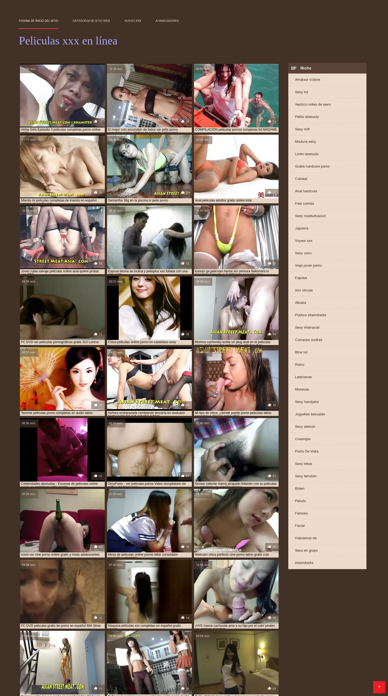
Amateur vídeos (307, 80)
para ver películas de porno (140, 662)
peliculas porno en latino (252, 677)
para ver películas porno (190, 662)
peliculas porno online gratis (132, 680)
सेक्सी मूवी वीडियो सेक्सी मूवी (34, 689)
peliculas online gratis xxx (250, 674)
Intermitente (304, 563)
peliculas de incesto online (149, 668)
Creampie (302, 439)
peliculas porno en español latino (197, 677)
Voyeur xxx (304, 241)
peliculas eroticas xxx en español (47, 671)
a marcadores (167, 20)
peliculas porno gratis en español (306, 677)
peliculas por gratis (36, 677)
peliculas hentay (33, 674)
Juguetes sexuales (310, 415)
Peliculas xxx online (100, 689)
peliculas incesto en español (108, 674)
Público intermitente (310, 316)
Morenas (302, 390)
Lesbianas (303, 377)
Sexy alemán (305, 427)
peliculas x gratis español (278, 680)
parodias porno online (233, 662)
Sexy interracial (307, 328)
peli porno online (271, 662)
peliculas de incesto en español (45, 668)
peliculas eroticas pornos (257, 668)
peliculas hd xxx (92, 671)
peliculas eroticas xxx (341, 668)
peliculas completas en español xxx (327, 665)
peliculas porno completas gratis (137, 677)
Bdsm (299, 489)
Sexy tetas (303, 464)
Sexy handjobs (307, 402)
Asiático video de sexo (313, 105)
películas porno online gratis (186, 680)
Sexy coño (303, 254)
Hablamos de (306, 539)
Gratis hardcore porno (312, 167)
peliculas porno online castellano (74, 680)
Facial (300, 526)
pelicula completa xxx (68, 665)
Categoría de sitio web (91, 20)
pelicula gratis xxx (147, 665)
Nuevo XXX (132, 20)
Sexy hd (301, 93)
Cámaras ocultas (308, 340)
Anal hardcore (306, 192)
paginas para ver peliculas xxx (88, 662)
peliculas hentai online (229, 671)
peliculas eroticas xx (301, 668)
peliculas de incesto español (98, 668)
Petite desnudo (307, 117)
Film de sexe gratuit (137, 689)
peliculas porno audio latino (81, 677)
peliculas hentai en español (182, 671)
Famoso (301, 514)
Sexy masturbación (310, 216)
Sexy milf (302, 130)
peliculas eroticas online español (204, 668)
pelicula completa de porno (313, 662)
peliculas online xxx (294, 674)
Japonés (301, 229)
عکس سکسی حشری (67, 689)
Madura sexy (305, 142)
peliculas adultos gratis (273, 665)
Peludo (300, 501)
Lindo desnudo (306, 154)
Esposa (301, 278)
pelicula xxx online (233, 665)
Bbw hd (301, 353)
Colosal (301, 179)
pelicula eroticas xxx (109, 665)
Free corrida (304, 204)
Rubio (299, 365)
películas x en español (233, 680)
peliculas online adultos (203, 674)
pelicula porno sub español (190, 665)
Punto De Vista (306, 452)
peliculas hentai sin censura (275, 671)
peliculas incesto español (157, 674)
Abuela (300, 303)
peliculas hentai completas (132, 671)
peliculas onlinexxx (331, 674)
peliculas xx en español (323, 680)
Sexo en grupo (306, 551)
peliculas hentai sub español (327, 671)
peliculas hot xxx (65, 674)
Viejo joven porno (308, 266)
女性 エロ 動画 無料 (171, 689)
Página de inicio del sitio (38, 20)
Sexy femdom (306, 477)
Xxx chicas (304, 291)
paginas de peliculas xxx (38, 662)
